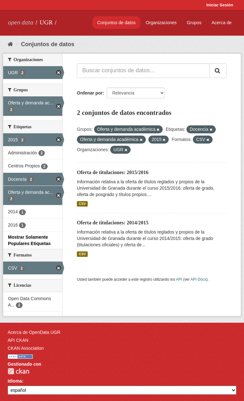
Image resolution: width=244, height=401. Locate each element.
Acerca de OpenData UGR (34, 332)
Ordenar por (90, 92)
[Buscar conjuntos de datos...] (143, 70)
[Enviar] (218, 70)
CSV (82, 204)
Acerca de (222, 22)
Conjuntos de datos (116, 22)
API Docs (199, 279)
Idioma (15, 380)
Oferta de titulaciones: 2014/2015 (112, 222)
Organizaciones (161, 22)
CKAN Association (26, 348)
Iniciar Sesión (219, 5)
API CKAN (18, 340)
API (179, 279)
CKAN (18, 371)
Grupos (194, 22)
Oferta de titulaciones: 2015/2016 (112, 172)
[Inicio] (10, 44)
